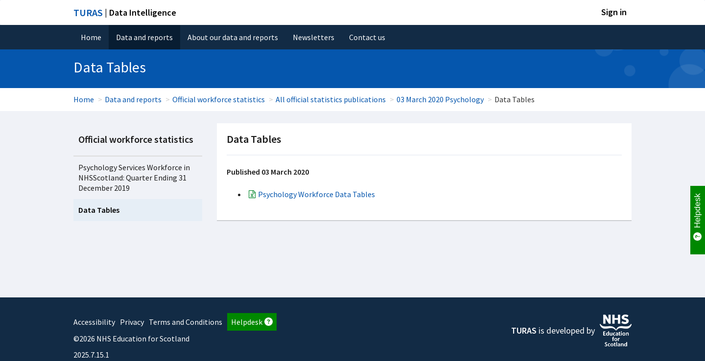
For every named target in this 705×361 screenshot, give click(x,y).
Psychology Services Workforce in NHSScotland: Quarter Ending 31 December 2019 (134, 177)
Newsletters (313, 37)
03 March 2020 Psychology (440, 99)
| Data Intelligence (124, 12)
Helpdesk (252, 322)
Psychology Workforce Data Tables (316, 194)
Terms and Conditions (185, 322)
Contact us (367, 37)
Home (91, 37)
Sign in (614, 12)
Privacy (132, 322)
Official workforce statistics (218, 99)
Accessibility (94, 322)
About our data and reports (233, 37)
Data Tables (98, 210)
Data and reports (144, 37)
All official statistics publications (331, 99)
